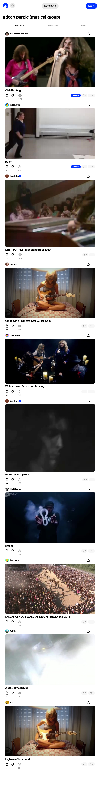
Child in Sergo (13, 90)
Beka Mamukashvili (19, 34)
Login (91, 5)
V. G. (12, 702)
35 (91, 692)
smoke (9, 546)
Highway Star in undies (19, 759)
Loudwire (14, 176)
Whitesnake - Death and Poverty (24, 386)
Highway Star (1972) (17, 474)
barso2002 (15, 105)
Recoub (76, 95)
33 (91, 621)
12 (91, 391)
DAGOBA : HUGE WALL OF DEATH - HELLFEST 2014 (37, 616)
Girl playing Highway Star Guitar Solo (28, 321)
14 (91, 325)
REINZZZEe (15, 489)
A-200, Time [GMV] (16, 688)
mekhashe (15, 335)
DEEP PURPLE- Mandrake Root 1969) (28, 250)
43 (91, 550)
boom (8, 162)
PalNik (13, 631)
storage (13, 264)
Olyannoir (14, 560)
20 (91, 95)
